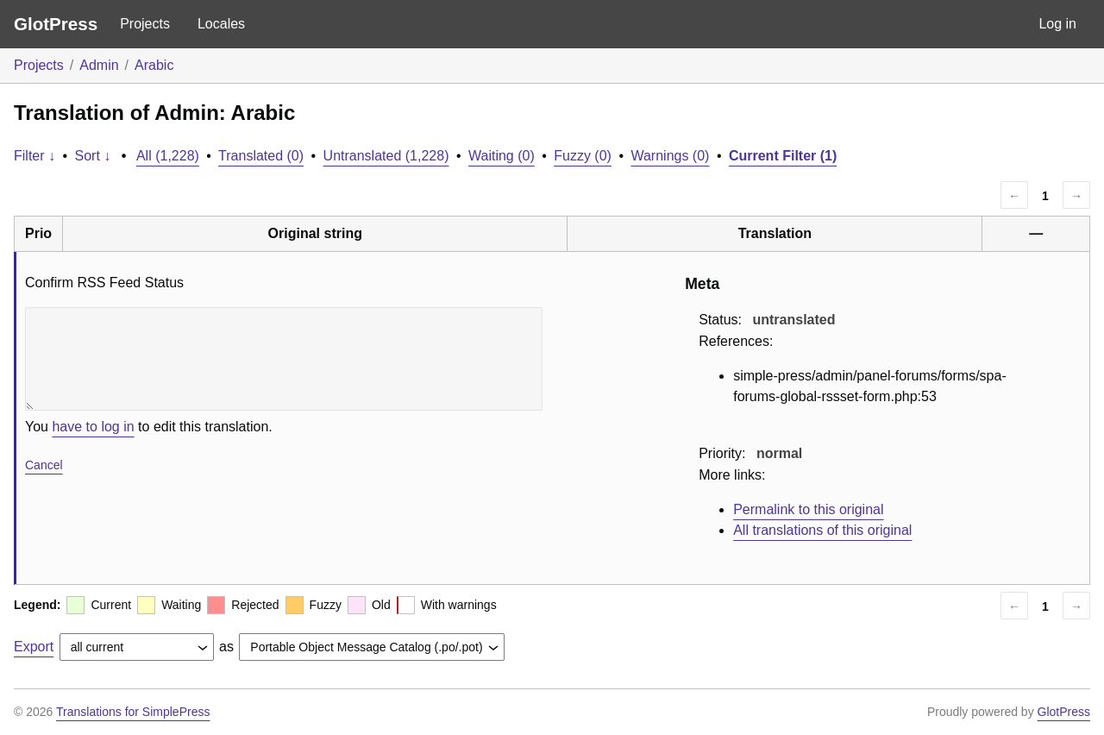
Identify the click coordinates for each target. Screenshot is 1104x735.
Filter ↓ (34, 155)
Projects (145, 23)
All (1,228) (167, 155)
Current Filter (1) (783, 155)
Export (33, 646)
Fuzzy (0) (583, 155)
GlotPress (55, 24)
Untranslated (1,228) (386, 155)
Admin (98, 65)
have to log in (93, 426)
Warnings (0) (669, 155)
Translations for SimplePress (133, 712)
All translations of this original (822, 530)
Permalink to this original (808, 509)
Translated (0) (261, 155)
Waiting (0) (501, 155)
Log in (1057, 23)
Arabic (154, 65)
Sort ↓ (93, 155)
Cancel (44, 465)
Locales (221, 23)
